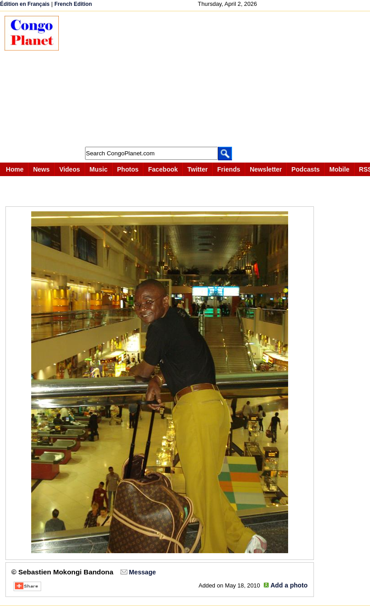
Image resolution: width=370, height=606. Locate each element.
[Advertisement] (219, 79)
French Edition (73, 4)
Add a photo (289, 585)
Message (142, 572)
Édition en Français (25, 4)
